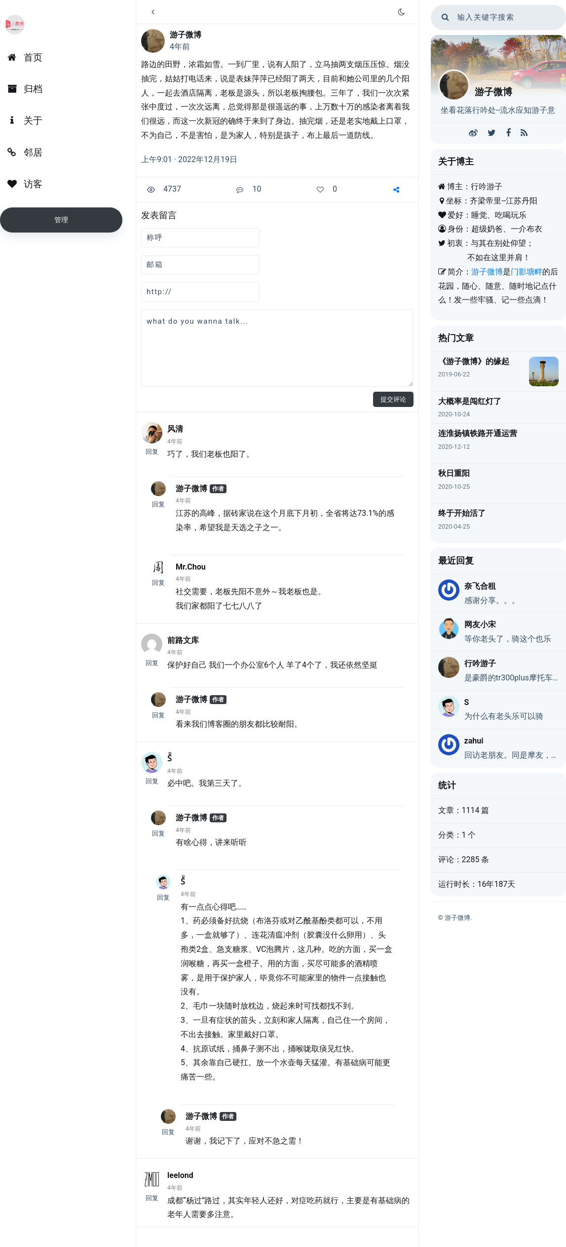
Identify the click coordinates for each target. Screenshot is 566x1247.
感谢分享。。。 (492, 600)
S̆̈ (169, 758)
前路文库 (183, 640)
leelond (180, 1175)
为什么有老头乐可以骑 (503, 716)
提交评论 (393, 399)
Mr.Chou (191, 567)
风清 (175, 429)
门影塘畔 (526, 271)
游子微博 (185, 34)
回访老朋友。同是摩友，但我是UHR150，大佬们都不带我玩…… (511, 755)
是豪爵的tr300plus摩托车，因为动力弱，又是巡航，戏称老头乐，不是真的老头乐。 (511, 677)
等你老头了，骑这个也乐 (507, 638)
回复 (152, 451)
